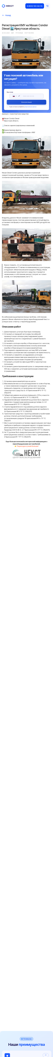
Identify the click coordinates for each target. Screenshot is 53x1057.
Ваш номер (10, 92)
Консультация (26, 102)
